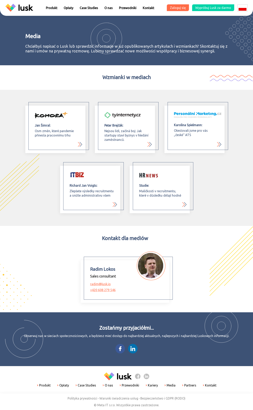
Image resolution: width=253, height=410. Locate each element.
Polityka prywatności (82, 398)
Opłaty (68, 8)
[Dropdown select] (242, 7)
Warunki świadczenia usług (118, 398)
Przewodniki (127, 8)
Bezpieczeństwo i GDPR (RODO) (162, 398)
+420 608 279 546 (103, 290)
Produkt (51, 8)
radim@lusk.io (100, 284)
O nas (108, 8)
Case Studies (89, 8)
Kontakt (148, 8)
